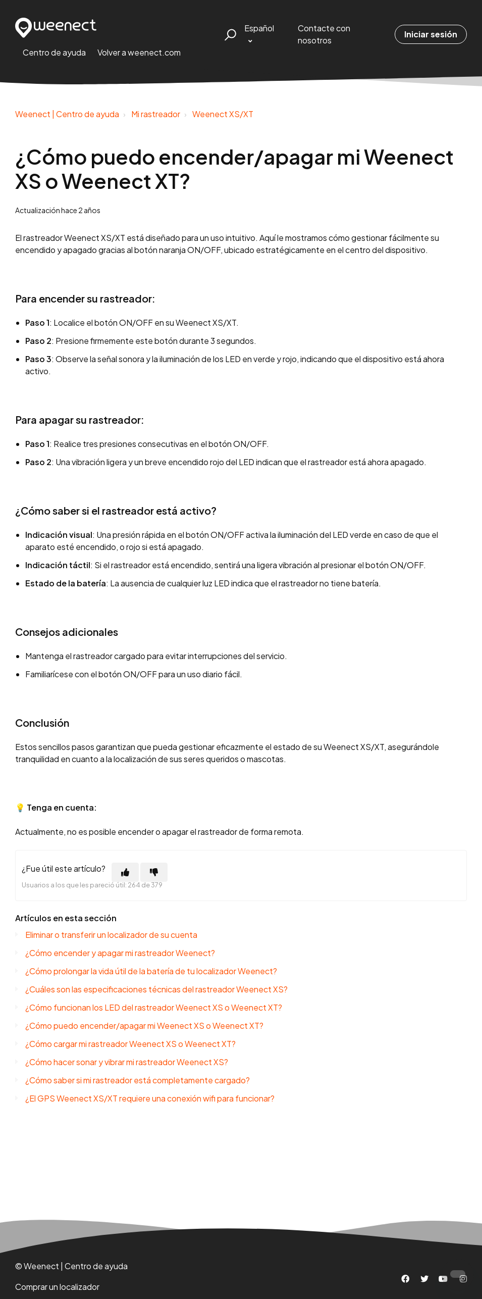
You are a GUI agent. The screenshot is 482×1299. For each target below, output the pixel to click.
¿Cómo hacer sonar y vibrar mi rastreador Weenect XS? (126, 1062)
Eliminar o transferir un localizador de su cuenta (111, 934)
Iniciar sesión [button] (430, 34)
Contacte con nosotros (324, 34)
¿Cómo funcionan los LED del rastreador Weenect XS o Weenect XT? (153, 1007)
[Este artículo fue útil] (125, 872)
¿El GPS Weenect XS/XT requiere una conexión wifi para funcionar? (150, 1098)
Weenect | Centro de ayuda (67, 114)
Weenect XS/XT (222, 114)
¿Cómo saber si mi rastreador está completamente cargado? (137, 1080)
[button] (229, 34)
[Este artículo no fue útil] (154, 872)
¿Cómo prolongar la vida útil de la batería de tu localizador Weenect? (151, 971)
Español (259, 28)
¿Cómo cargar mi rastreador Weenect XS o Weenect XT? (130, 1043)
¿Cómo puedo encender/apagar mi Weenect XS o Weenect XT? (144, 1025)
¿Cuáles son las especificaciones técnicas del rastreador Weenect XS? (156, 989)
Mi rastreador (155, 114)
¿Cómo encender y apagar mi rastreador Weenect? (120, 952)
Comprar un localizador (57, 1286)
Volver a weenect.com (139, 52)
